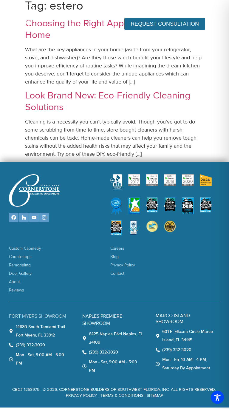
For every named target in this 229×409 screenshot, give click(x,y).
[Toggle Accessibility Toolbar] (217, 397)
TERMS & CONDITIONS (121, 396)
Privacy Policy (81, 396)
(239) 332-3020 (198, 9)
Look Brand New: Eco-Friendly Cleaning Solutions (107, 103)
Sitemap (155, 396)
